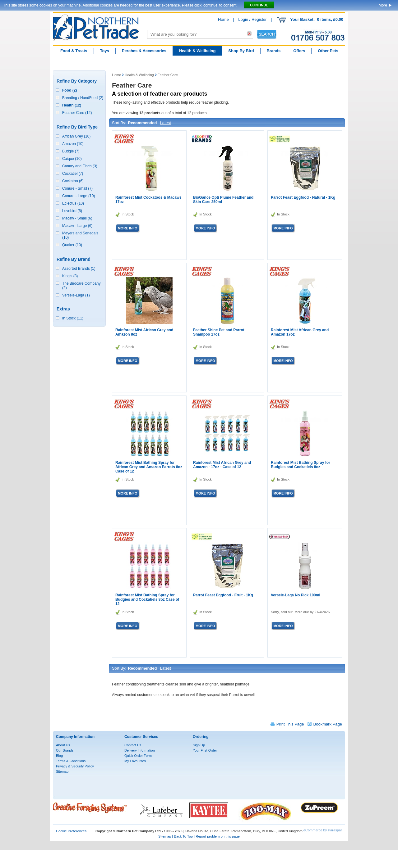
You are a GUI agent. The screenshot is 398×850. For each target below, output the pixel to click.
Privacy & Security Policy (75, 766)
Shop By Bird (241, 50)
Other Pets (328, 50)
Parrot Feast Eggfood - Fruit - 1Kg (223, 595)
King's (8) (70, 276)
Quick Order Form (138, 755)
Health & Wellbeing (197, 50)
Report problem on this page (218, 836)
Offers (299, 50)
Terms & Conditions (71, 761)
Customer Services (141, 737)
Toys (104, 50)
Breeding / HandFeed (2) (82, 98)
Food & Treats (73, 50)
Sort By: (119, 122)
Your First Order (205, 750)
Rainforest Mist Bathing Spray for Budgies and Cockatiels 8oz (300, 464)
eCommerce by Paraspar (322, 830)
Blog (59, 755)
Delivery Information (139, 750)
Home (223, 19)
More (383, 5)
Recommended (142, 122)
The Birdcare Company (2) (81, 285)
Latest (165, 122)
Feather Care (168, 75)
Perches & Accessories (144, 50)
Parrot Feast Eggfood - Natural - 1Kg (303, 197)
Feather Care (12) (77, 113)
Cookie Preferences (71, 831)
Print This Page (290, 724)
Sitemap (62, 771)
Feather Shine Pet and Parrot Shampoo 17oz (218, 332)
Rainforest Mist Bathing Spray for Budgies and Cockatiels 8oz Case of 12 (147, 599)
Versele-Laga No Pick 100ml (295, 595)
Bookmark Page (327, 724)
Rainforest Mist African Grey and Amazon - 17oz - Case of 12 (222, 464)
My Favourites (135, 761)
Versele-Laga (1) (76, 295)
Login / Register (252, 19)
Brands (273, 50)
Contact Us (132, 745)
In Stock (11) (72, 318)
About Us (63, 745)
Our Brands (64, 750)
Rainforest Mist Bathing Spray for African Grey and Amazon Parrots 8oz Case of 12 (148, 466)
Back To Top (183, 836)
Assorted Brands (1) (78, 268)
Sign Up (199, 745)
